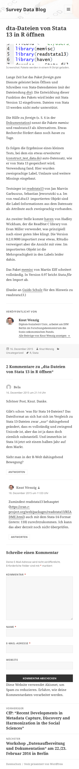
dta (28, 92)
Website (12, 660)
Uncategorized (14, 353)
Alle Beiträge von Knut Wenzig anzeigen (43, 335)
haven (49, 219)
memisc (27, 269)
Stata (35, 353)
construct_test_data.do (23, 158)
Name (11, 627)
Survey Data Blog (26, 9)
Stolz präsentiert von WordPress (43, 764)
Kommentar (16, 574)
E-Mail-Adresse (18, 643)
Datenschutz (13, 764)
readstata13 (35, 188)
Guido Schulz (32, 290)
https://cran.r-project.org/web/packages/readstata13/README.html (40, 512)
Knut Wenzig (46, 349)
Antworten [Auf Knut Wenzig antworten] (19, 537)
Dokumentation (18, 122)
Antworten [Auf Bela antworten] (16, 472)
